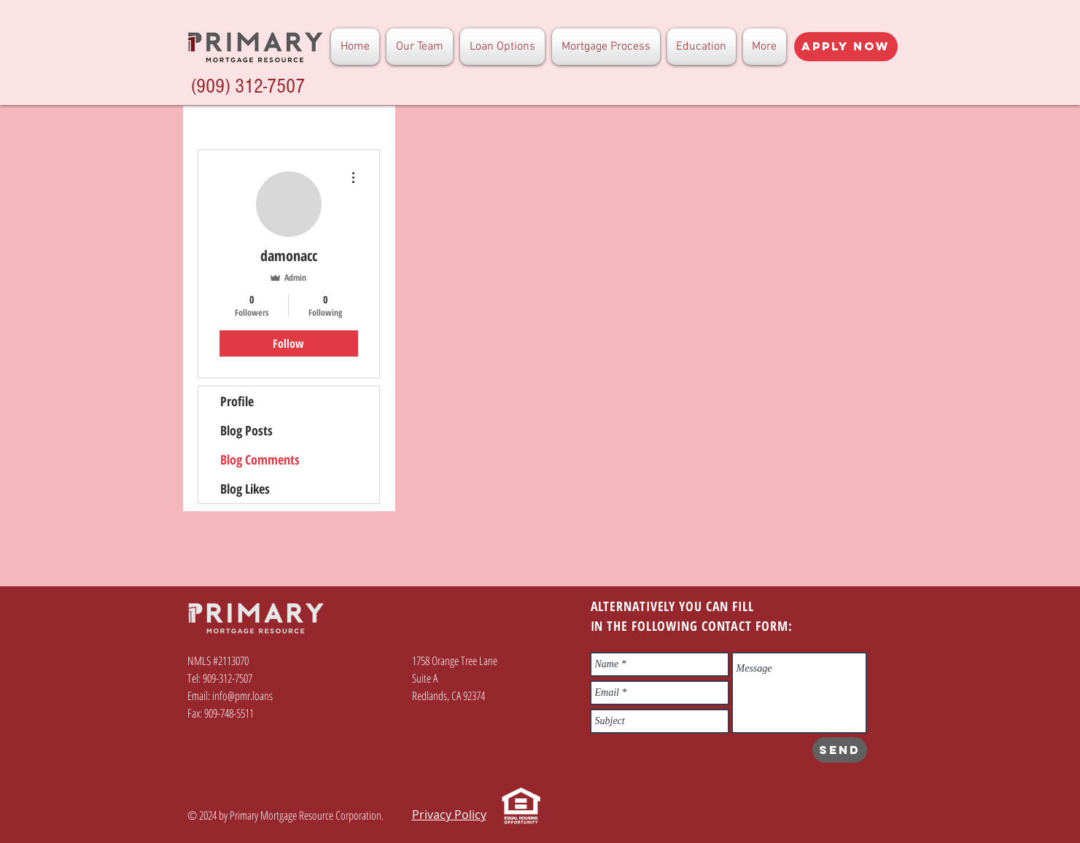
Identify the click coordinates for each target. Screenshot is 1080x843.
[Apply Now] (846, 46)
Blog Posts (246, 430)
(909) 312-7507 (248, 86)
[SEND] (839, 750)
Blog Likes (245, 488)
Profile (237, 401)
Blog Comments (260, 459)
